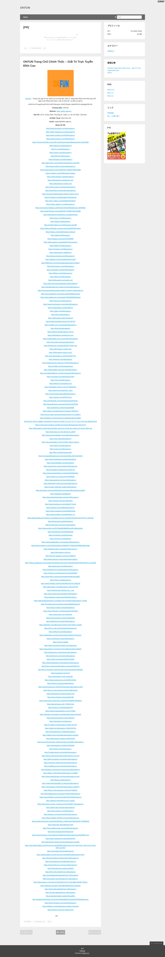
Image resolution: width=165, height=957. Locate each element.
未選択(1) (110, 51)
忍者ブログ (85, 953)
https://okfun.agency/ (64, 111)
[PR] (26, 27)
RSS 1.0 (110, 93)
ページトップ (156, 943)
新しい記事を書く (113, 116)
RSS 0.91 (110, 90)
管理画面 (110, 113)
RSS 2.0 (110, 96)
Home (25, 17)
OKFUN (25, 7)
